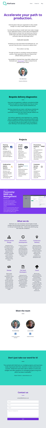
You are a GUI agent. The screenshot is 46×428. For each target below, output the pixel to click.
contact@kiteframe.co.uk (23, 398)
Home (31, 3)
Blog (42, 3)
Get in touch (21, 61)
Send (23, 419)
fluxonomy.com (6, 198)
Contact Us (37, 3)
